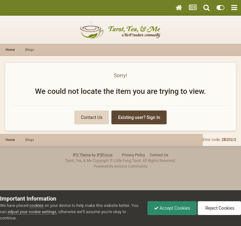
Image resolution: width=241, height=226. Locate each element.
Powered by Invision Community (120, 166)
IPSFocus (104, 155)
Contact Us (92, 117)
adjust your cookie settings (32, 211)
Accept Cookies (172, 208)
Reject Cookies (219, 208)
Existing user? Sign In (139, 117)
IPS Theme (82, 155)
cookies (36, 205)
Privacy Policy (133, 155)
